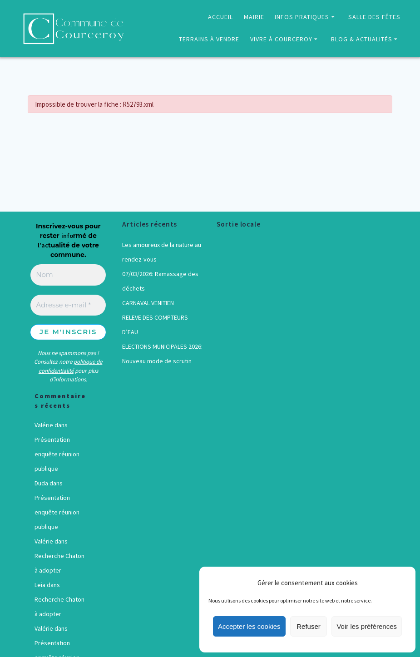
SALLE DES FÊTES (374, 17)
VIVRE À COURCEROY (281, 39)
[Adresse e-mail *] (68, 305)
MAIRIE (254, 17)
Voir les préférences (366, 626)
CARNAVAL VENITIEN (148, 303)
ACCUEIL (220, 17)
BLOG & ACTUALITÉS (361, 39)
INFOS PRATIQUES (302, 17)
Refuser (308, 626)
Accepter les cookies (249, 626)
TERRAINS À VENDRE (209, 39)
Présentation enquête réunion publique (57, 454)
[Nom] (68, 275)
